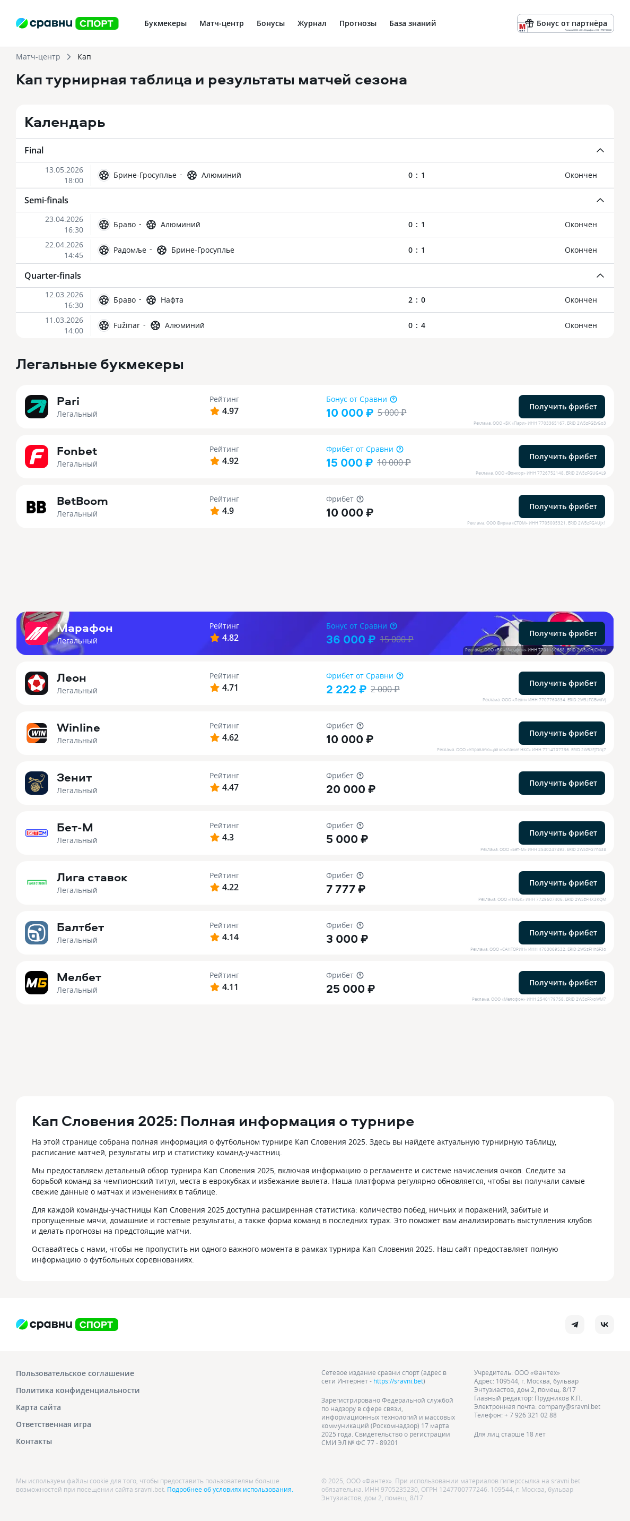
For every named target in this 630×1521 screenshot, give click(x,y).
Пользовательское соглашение (75, 1373)
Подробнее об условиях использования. (230, 1489)
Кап (84, 56)
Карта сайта (38, 1407)
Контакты (34, 1441)
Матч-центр (38, 56)
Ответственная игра (53, 1424)
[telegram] (574, 1324)
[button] (315, 174)
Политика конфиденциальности (78, 1390)
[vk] (604, 1324)
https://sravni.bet (398, 1381)
